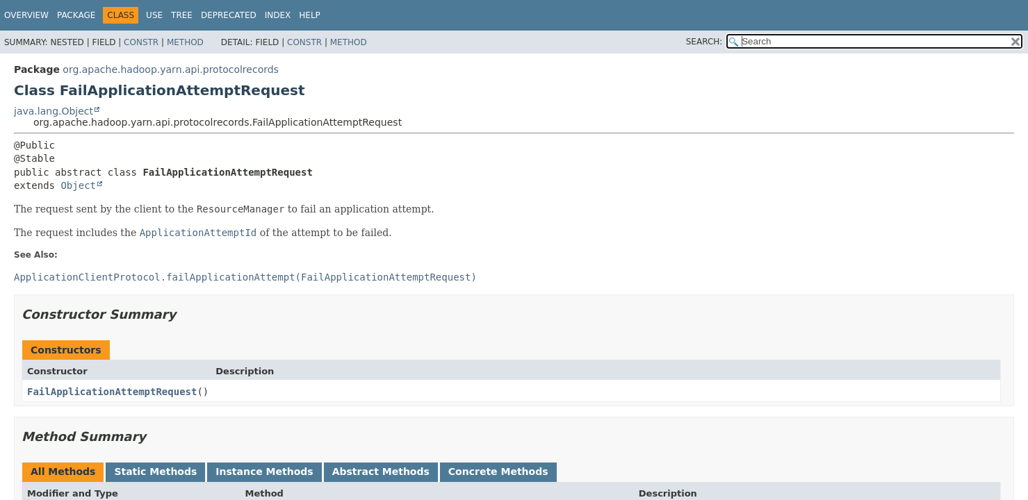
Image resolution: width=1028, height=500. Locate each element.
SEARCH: (704, 42)
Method (185, 42)
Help (309, 15)
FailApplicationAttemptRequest (112, 391)
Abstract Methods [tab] (381, 471)
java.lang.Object (53, 111)
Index (278, 15)
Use (154, 15)
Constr (141, 42)
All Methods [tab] (63, 471)
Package (76, 15)
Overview (26, 15)
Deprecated (228, 15)
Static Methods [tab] (155, 471)
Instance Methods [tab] (264, 471)
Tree (182, 15)
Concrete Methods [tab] (498, 471)
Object (78, 185)
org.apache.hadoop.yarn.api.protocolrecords (171, 69)
